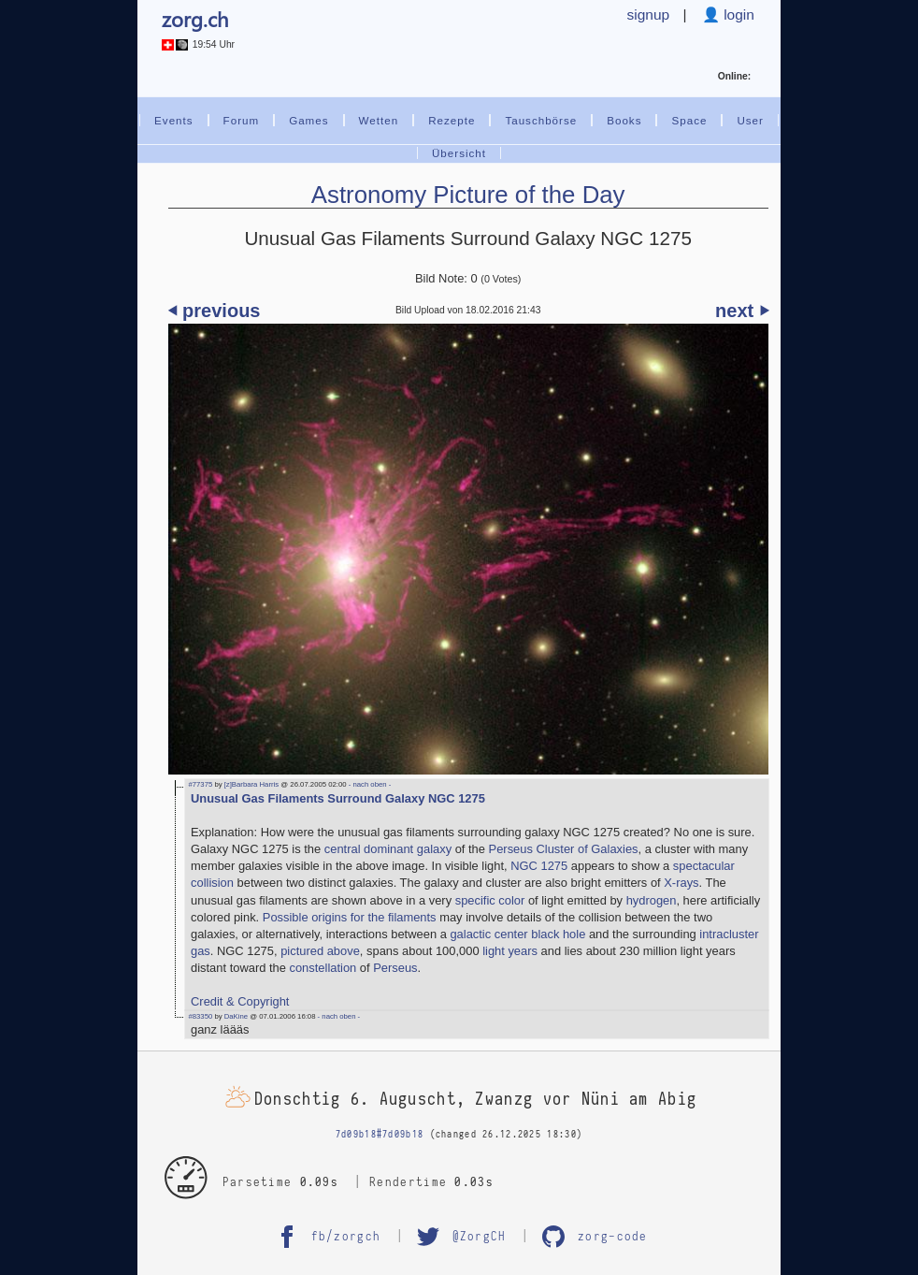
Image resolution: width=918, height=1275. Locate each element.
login (737, 14)
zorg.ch (195, 19)
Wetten (379, 120)
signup (648, 14)
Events (174, 120)
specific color (490, 900)
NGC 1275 (538, 866)
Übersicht (459, 153)
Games (308, 120)
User (750, 120)
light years (510, 951)
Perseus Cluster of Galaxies (563, 849)
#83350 (200, 1016)
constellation (322, 968)
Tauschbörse (541, 120)
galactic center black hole (517, 934)
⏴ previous (214, 310)
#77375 (200, 784)
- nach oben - (369, 784)
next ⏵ (741, 310)
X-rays (681, 883)
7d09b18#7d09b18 (379, 1134)
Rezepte (451, 120)
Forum (241, 120)
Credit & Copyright (240, 1001)
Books (624, 120)
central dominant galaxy (388, 849)
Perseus (395, 968)
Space (689, 120)
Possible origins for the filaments (350, 917)
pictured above (320, 951)
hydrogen (651, 900)
